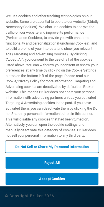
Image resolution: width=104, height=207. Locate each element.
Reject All (52, 163)
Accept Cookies (52, 179)
